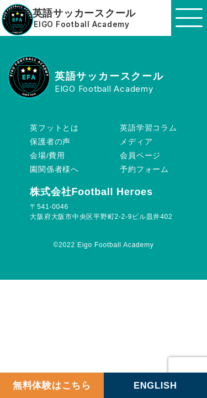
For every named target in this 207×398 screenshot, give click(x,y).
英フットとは (54, 128)
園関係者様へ (54, 169)
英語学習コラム (148, 128)
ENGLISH (155, 385)
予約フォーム (144, 169)
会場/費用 (47, 155)
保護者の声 (50, 142)
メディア (136, 142)
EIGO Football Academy (82, 25)
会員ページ (140, 155)
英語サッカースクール (84, 13)
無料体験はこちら (52, 385)
